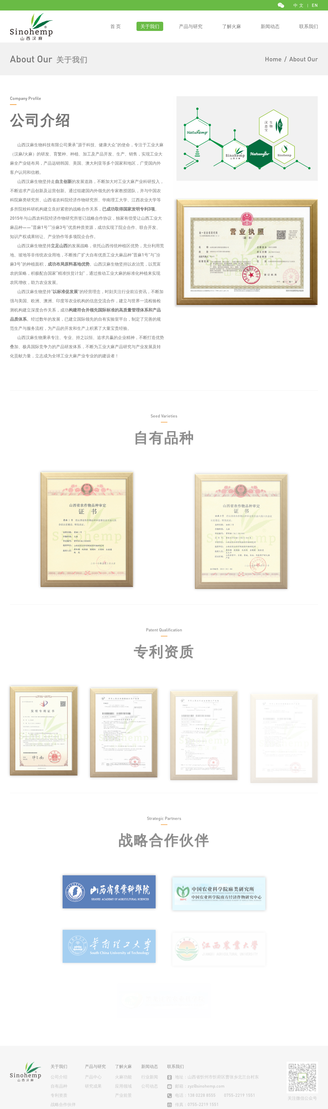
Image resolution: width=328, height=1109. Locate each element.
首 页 (115, 26)
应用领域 (123, 1043)
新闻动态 (270, 26)
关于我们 (149, 26)
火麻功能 (123, 1033)
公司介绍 (59, 1033)
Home (273, 59)
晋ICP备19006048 (203, 1089)
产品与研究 (191, 26)
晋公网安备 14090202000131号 (258, 1089)
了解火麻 (231, 26)
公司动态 (149, 1043)
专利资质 (59, 1052)
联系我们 (308, 26)
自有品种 (59, 1043)
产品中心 (93, 1033)
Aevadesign (162, 1089)
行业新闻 (149, 1033)
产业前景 (123, 1052)
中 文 (298, 5)
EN (315, 5)
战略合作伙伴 (63, 1061)
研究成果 (93, 1043)
